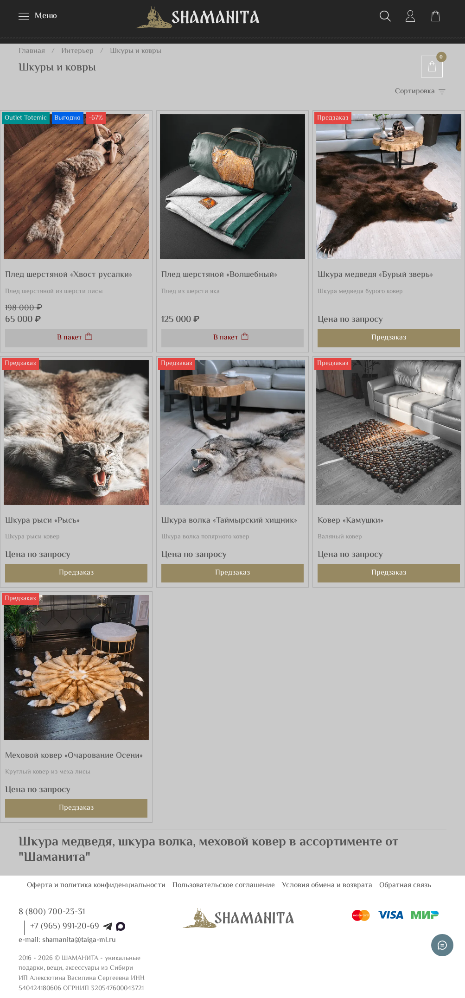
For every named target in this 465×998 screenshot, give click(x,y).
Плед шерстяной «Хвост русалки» (68, 275)
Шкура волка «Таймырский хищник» (229, 520)
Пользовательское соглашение (223, 885)
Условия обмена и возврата (327, 885)
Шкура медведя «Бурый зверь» (375, 275)
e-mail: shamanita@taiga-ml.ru (67, 940)
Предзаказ (388, 338)
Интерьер (77, 51)
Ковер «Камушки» (350, 520)
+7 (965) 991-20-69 (64, 926)
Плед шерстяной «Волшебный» (219, 275)
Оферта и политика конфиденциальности (96, 885)
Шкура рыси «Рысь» (42, 520)
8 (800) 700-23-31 (52, 912)
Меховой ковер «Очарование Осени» (74, 755)
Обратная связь (405, 885)
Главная (32, 51)
